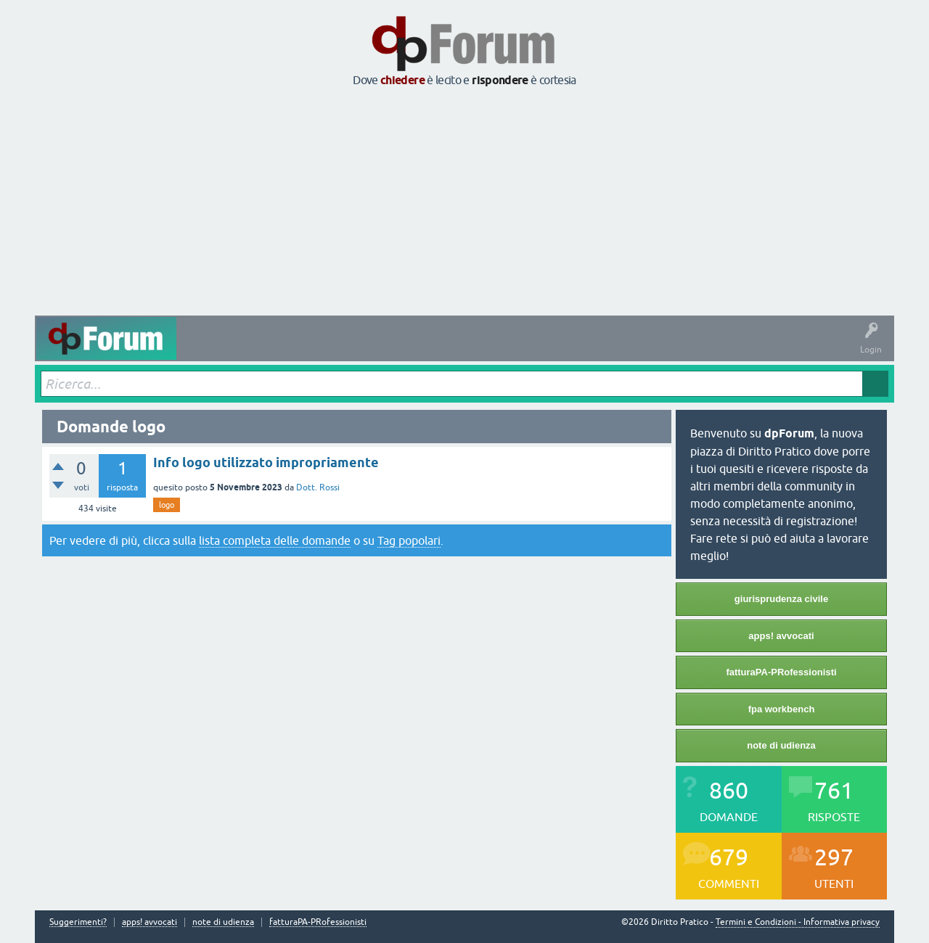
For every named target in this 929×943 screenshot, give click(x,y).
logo (166, 505)
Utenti (477, 349)
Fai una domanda (542, 349)
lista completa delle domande (275, 540)
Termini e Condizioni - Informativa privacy (798, 922)
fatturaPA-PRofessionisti (781, 672)
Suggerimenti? (78, 922)
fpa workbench (781, 709)
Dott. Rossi (318, 487)
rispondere (500, 80)
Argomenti (425, 349)
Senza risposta (314, 349)
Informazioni (618, 349)
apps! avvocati (781, 635)
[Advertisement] (464, 202)
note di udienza (781, 745)
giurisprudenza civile (781, 598)
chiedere (402, 80)
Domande (251, 349)
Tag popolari (409, 540)
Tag (374, 349)
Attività (202, 349)
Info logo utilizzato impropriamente (266, 462)
